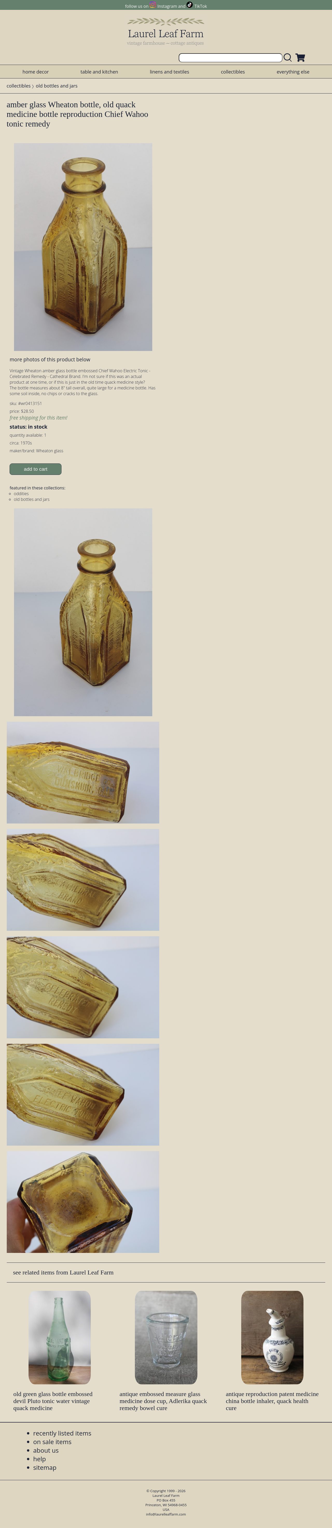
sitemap (45, 1467)
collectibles (233, 72)
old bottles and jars (57, 86)
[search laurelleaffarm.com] (288, 57)
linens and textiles (169, 72)
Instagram (167, 6)
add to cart (35, 469)
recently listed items (62, 1433)
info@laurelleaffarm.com (166, 1514)
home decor (36, 72)
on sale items (52, 1441)
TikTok (201, 6)
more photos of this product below (50, 359)
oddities (21, 493)
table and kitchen (99, 72)
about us (46, 1450)
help (39, 1458)
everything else (293, 72)
